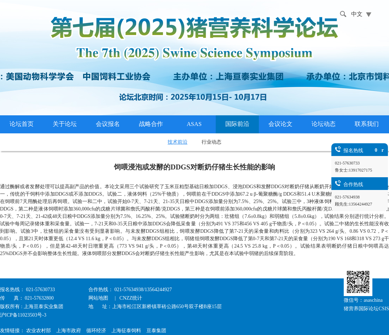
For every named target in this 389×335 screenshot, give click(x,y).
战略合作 (151, 124)
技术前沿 (177, 142)
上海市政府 (68, 330)
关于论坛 (65, 124)
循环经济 (96, 330)
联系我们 (367, 124)
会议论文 (280, 124)
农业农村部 (38, 330)
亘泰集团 (156, 330)
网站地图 (99, 298)
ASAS (194, 124)
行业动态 (211, 142)
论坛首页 (22, 124)
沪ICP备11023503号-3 (23, 315)
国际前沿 (237, 124)
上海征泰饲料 (126, 330)
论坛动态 (324, 124)
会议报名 (108, 124)
